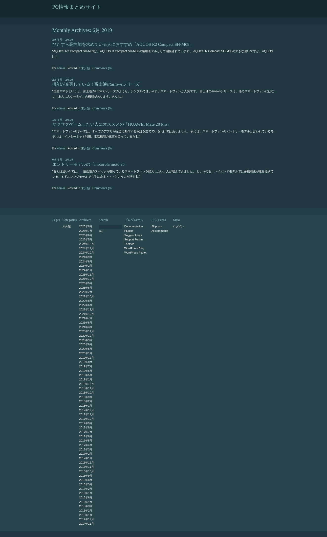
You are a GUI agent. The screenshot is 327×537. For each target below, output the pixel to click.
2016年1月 (85, 492)
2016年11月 (86, 466)
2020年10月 (86, 335)
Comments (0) (102, 68)
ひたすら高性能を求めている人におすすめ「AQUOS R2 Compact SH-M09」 (123, 44)
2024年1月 (85, 270)
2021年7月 (85, 318)
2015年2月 (85, 510)
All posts (157, 226)
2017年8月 (85, 427)
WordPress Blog (134, 248)
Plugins (128, 230)
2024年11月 (86, 248)
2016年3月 (85, 484)
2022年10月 (86, 296)
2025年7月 (85, 230)
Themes (129, 243)
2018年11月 (86, 388)
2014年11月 (86, 523)
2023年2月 (85, 291)
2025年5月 (85, 239)
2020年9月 (85, 340)
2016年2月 (85, 488)
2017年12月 (86, 410)
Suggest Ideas (133, 235)
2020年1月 (85, 353)
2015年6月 (85, 497)
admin (61, 68)
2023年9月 (85, 283)
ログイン (178, 226)
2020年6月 (85, 344)
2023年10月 (86, 278)
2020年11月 (86, 331)
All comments (160, 230)
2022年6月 (85, 305)
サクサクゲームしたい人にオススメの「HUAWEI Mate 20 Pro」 (111, 124)
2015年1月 (85, 515)
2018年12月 (86, 383)
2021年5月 (85, 322)
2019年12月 (86, 357)
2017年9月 (85, 423)
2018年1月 (85, 405)
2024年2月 (85, 265)
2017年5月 (85, 440)
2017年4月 (85, 445)
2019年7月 (85, 366)
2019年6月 (85, 370)
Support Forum (133, 239)
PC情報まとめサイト (77, 7)
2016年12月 (86, 462)
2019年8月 (85, 361)
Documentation (133, 226)
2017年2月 (85, 453)
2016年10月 (86, 471)
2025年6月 (85, 235)
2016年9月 (85, 475)
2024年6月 (85, 261)
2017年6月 (85, 436)
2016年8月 (85, 479)
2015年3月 (85, 506)
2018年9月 (85, 397)
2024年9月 (85, 257)
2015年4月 (85, 501)
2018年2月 (85, 401)
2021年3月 (85, 327)
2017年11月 (86, 414)
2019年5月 (85, 375)
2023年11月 (86, 274)
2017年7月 (85, 431)
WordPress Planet (135, 252)
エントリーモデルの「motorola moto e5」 (90, 164)
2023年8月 (85, 287)
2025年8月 (85, 226)
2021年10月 (86, 313)
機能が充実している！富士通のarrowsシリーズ (96, 84)
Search (103, 220)
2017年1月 (85, 458)
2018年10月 (86, 392)
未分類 (85, 68)
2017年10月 (86, 418)
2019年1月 (85, 379)
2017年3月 (85, 449)
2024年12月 (86, 243)
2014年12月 (86, 519)
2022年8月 (85, 300)
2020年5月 (85, 348)
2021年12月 (86, 309)
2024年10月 (86, 252)
